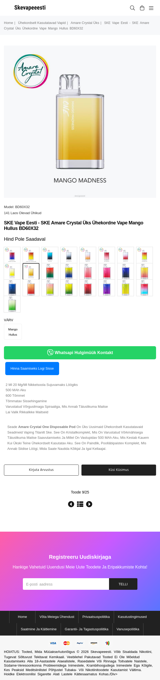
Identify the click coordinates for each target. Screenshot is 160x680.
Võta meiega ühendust (56, 617)
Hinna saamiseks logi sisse (32, 368)
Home (8, 23)
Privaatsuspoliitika (96, 617)
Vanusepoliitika (128, 629)
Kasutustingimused (132, 617)
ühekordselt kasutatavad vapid (42, 23)
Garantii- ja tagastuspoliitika (87, 629)
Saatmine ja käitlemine (39, 629)
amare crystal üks (85, 23)
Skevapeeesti (101, 652)
